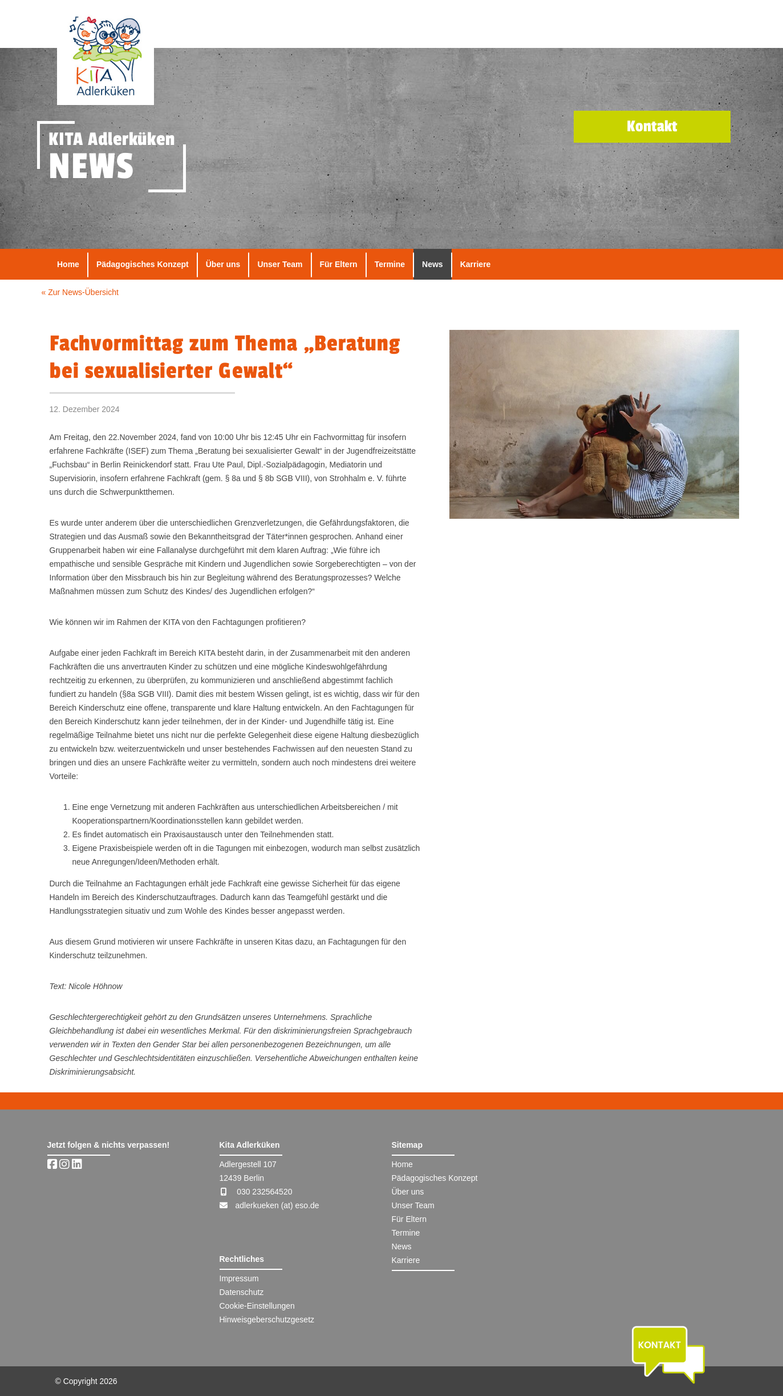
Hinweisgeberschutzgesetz (267, 1319)
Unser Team (279, 264)
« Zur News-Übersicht (80, 292)
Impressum (239, 1278)
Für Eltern (339, 264)
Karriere (475, 264)
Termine (390, 264)
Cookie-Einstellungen (257, 1305)
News (432, 264)
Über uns (223, 264)
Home (68, 264)
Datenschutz (242, 1292)
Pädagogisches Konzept (142, 264)
